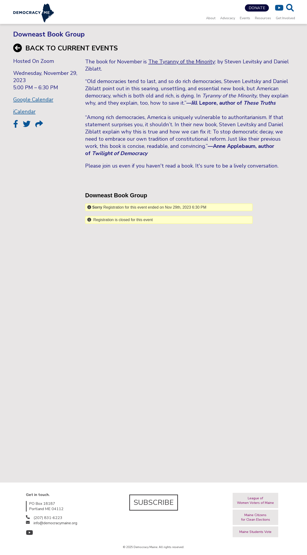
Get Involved (285, 18)
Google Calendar (33, 99)
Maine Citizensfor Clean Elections (255, 517)
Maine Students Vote (255, 532)
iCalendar (24, 111)
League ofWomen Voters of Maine (255, 500)
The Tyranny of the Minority (181, 61)
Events (245, 18)
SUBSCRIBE (154, 502)
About (210, 18)
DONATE (257, 8)
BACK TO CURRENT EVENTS (65, 48)
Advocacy (227, 18)
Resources (263, 18)
